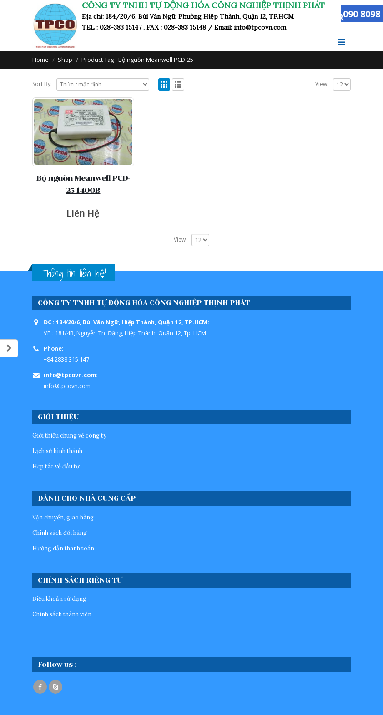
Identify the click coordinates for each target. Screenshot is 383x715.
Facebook (40, 687)
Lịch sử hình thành (57, 450)
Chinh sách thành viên (61, 614)
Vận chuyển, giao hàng (63, 517)
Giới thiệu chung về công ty (69, 435)
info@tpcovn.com (67, 386)
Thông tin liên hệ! (73, 273)
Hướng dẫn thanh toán (63, 548)
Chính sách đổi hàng (59, 532)
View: (321, 84)
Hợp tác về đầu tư (56, 466)
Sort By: (42, 84)
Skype (55, 687)
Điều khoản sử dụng (59, 598)
